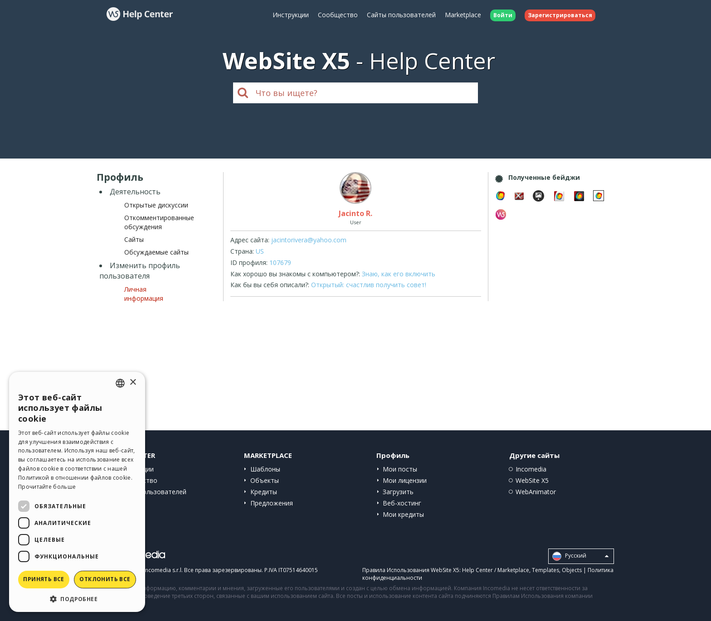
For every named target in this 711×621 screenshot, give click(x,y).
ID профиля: (249, 262)
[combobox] (120, 383)
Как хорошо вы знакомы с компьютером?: (295, 274)
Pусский (580, 556)
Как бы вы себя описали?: (269, 284)
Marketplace (463, 14)
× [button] (132, 382)
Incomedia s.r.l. (163, 570)
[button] (77, 598)
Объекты (264, 480)
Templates (545, 570)
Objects (572, 570)
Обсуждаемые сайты (156, 252)
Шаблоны (265, 469)
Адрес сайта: (249, 240)
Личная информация (143, 294)
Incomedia (531, 469)
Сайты (134, 239)
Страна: (242, 251)
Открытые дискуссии (156, 205)
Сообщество (338, 14)
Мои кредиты (403, 514)
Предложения (271, 503)
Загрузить (398, 491)
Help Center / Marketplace (495, 570)
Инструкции (291, 14)
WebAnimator (536, 491)
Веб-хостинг (402, 503)
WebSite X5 (532, 480)
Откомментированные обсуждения (159, 222)
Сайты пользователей (401, 14)
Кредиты (263, 491)
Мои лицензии (405, 480)
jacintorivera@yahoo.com (308, 240)
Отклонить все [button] (104, 579)
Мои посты (400, 469)
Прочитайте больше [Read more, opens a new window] (47, 487)
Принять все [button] (43, 579)
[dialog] (77, 492)
